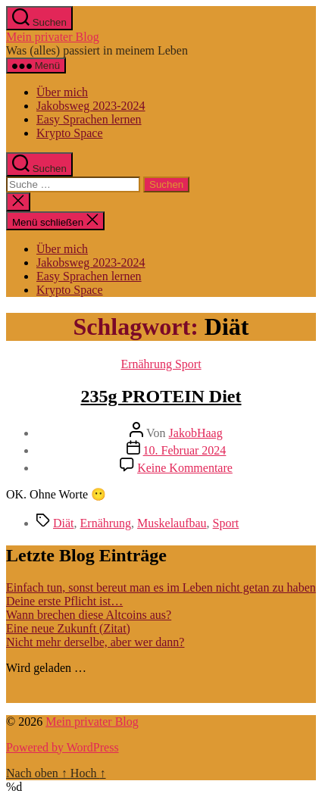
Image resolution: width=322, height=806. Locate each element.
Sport (226, 523)
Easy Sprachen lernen (89, 119)
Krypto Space (69, 133)
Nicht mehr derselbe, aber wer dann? (95, 642)
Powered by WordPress (62, 747)
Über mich (62, 92)
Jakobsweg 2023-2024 (90, 105)
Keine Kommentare (185, 467)
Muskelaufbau (172, 523)
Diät (63, 523)
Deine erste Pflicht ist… (64, 601)
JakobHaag (196, 432)
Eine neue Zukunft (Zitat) (68, 628)
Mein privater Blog (52, 36)
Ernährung (106, 523)
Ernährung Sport (160, 364)
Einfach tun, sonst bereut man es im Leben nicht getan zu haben (161, 587)
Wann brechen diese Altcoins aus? (88, 614)
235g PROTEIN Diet (161, 396)
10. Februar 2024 (185, 450)
